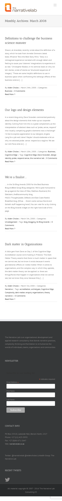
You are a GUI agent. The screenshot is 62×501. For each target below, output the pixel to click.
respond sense (23, 158)
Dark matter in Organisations (23, 244)
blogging (32, 222)
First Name (10, 391)
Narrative (9, 289)
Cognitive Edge (11, 155)
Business (8, 91)
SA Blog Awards (42, 222)
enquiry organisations (35, 292)
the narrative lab (37, 158)
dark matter (20, 292)
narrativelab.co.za (16, 444)
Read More (9, 94)
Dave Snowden (44, 155)
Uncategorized (11, 222)
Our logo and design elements (24, 110)
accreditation (25, 289)
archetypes (35, 289)
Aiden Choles (13, 87)
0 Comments (19, 91)
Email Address (12, 382)
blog (25, 222)
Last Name (10, 400)
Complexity (9, 292)
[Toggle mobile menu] (55, 5)
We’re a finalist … (15, 177)
